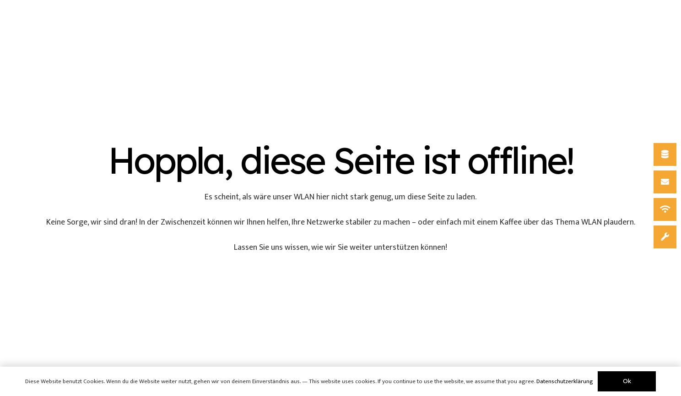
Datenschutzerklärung (564, 381)
